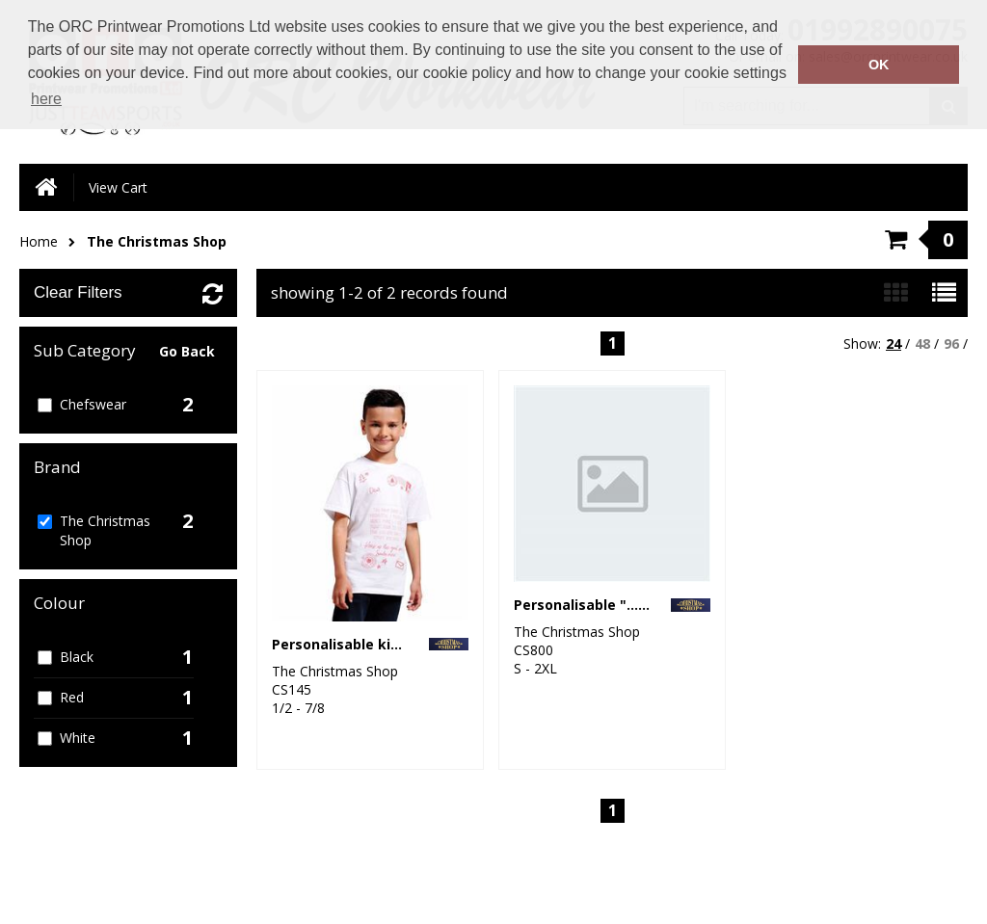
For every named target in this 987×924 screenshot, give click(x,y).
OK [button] (879, 64)
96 (951, 343)
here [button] (46, 99)
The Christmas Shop (157, 241)
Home (38, 241)
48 (922, 343)
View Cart (118, 187)
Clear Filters (78, 292)
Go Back (187, 351)
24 (893, 343)
